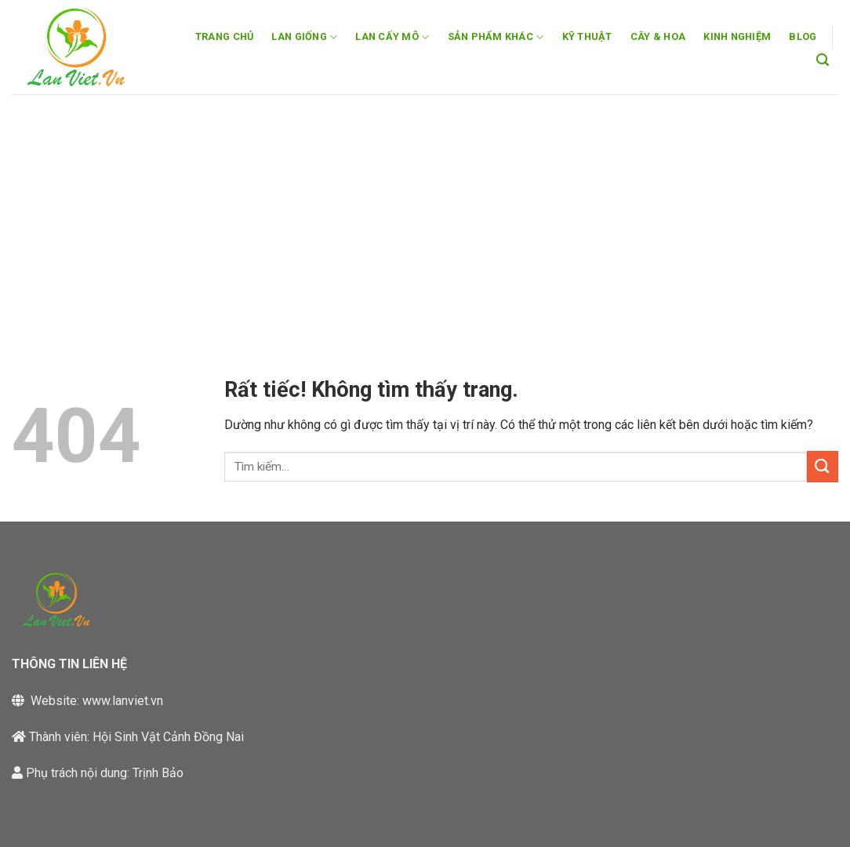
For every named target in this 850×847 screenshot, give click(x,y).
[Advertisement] (425, 212)
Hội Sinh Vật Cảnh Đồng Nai (168, 736)
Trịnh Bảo (158, 772)
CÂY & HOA (657, 36)
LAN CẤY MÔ (392, 37)
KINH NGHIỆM (737, 36)
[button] (823, 60)
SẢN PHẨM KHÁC (496, 37)
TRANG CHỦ (224, 36)
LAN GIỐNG (304, 37)
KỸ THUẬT (587, 36)
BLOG (802, 36)
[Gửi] (822, 466)
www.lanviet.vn (122, 700)
